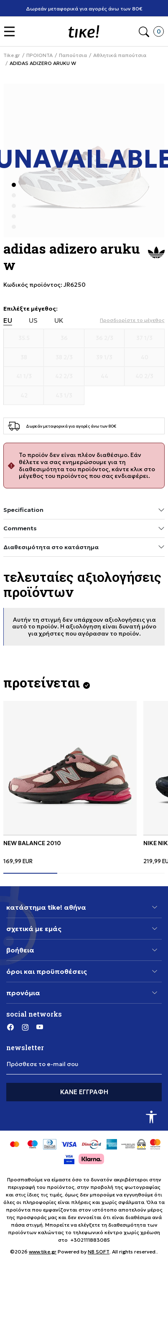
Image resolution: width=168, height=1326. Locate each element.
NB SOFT (98, 1251)
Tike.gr (11, 55)
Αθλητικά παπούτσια (119, 55)
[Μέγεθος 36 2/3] (104, 338)
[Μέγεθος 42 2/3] (64, 376)
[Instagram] (25, 1026)
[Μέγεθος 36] (64, 338)
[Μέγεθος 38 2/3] (64, 357)
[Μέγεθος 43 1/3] (64, 395)
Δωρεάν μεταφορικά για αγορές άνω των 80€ (84, 8)
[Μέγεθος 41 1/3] (24, 376)
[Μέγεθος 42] (24, 395)
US (33, 320)
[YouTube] (40, 1026)
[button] (11, 32)
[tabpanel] (70, 782)
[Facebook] (10, 1026)
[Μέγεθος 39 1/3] (104, 357)
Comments (84, 528)
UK (59, 320)
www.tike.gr (42, 1251)
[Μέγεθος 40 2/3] (145, 376)
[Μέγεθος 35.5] (24, 338)
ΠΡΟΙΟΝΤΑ (39, 55)
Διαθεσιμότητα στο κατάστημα (84, 547)
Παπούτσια (73, 55)
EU (7, 320)
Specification (84, 510)
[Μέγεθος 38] (24, 357)
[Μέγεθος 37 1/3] (145, 338)
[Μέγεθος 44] (104, 376)
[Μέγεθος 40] (145, 357)
